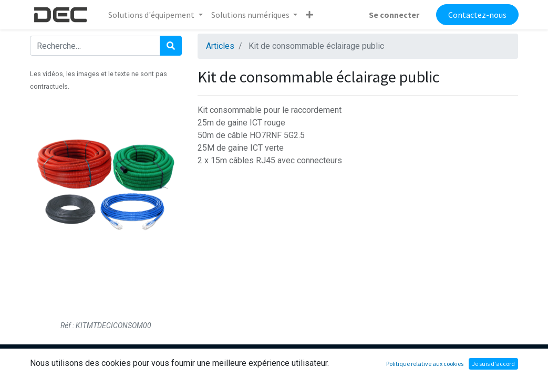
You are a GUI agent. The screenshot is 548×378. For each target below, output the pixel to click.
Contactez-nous (477, 14)
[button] (309, 14)
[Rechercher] (171, 46)
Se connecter (394, 14)
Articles (220, 46)
